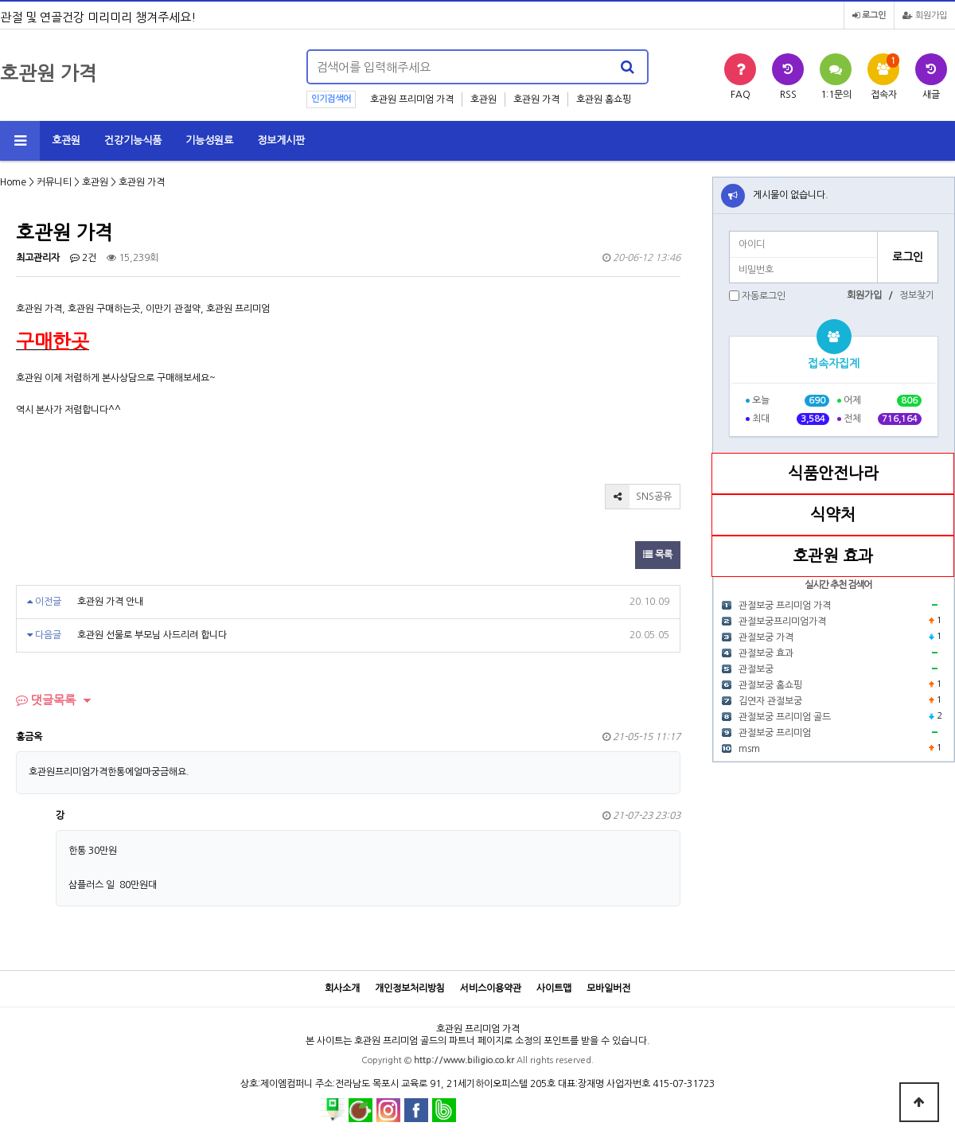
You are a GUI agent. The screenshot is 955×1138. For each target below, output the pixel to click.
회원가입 (924, 15)
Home (13, 182)
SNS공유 (639, 497)
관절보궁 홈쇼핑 (770, 685)
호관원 (483, 99)
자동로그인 (763, 296)
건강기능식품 (133, 140)
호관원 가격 (536, 99)
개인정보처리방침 (410, 988)
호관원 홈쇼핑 (603, 99)
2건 (83, 258)
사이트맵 (553, 988)
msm (749, 749)
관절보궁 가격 (766, 637)
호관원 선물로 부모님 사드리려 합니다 (152, 635)
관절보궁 (756, 669)
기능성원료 (209, 140)
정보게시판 (281, 140)
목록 (657, 554)
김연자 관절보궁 (770, 701)
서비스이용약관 (490, 988)
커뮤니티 (54, 182)
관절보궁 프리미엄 (775, 733)
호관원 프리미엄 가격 (412, 99)
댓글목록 (46, 700)
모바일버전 (608, 988)
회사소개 (342, 988)
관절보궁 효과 (766, 653)
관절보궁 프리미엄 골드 (785, 717)
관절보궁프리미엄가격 (782, 621)
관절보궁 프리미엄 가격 (785, 605)
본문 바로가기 (0, 0)
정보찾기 (916, 295)
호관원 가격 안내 (110, 601)
